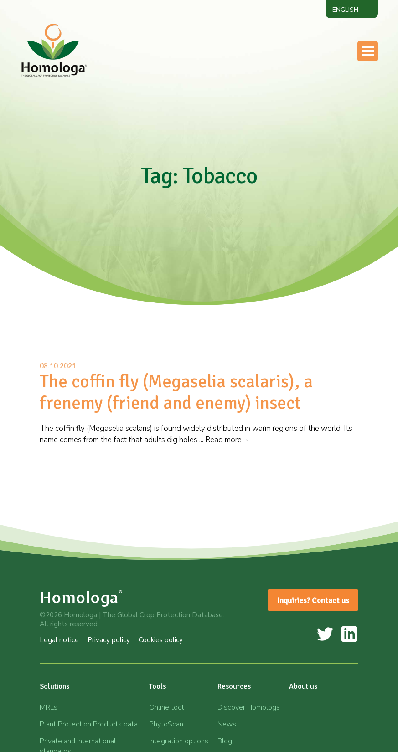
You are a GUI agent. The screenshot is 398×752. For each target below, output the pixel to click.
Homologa (81, 597)
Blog (224, 741)
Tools (157, 686)
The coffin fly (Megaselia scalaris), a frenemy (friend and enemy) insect (176, 392)
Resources (234, 686)
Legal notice (59, 640)
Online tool (166, 707)
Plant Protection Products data (89, 724)
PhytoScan (166, 724)
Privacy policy (109, 640)
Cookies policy (161, 640)
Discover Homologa (248, 707)
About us (303, 686)
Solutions (54, 686)
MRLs (48, 707)
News (226, 724)
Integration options (178, 741)
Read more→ (227, 440)
